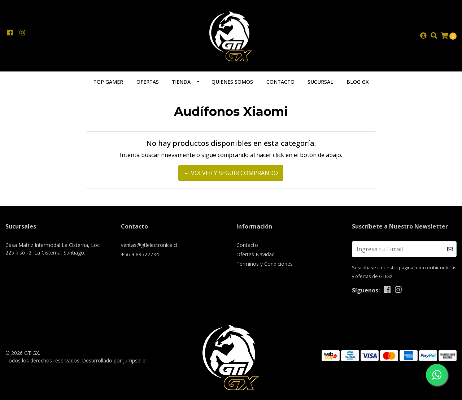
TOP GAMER (108, 81)
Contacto (280, 81)
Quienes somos (232, 81)
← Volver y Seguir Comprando (231, 173)
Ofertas (147, 81)
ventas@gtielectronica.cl (149, 245)
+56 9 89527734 (140, 254)
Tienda (181, 81)
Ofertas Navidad (255, 254)
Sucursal (320, 81)
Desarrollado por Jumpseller (114, 360)
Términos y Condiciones (264, 263)
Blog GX (357, 81)
